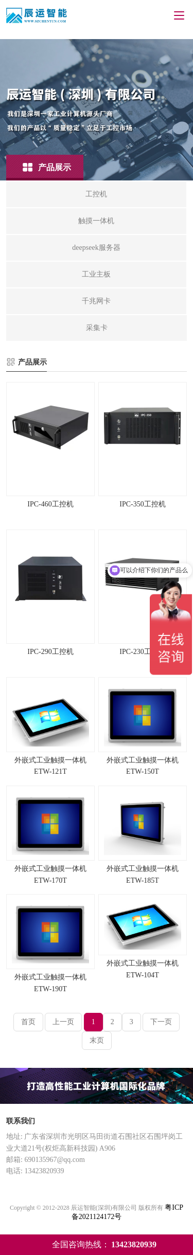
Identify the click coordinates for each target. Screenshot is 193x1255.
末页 (97, 1040)
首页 (28, 1022)
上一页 (63, 1022)
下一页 (161, 1022)
